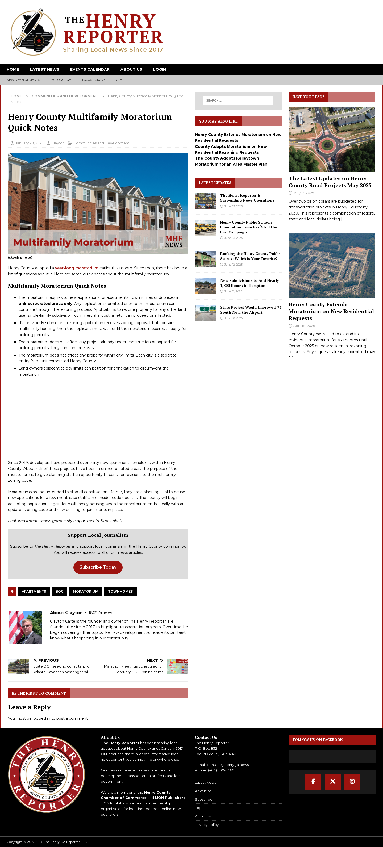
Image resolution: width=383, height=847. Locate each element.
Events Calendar (90, 69)
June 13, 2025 (233, 206)
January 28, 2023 (29, 143)
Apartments (34, 591)
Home (13, 69)
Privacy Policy (207, 825)
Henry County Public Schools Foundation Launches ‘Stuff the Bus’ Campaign (248, 227)
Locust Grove (94, 80)
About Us (131, 69)
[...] (343, 219)
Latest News (44, 69)
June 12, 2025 (233, 264)
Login (159, 69)
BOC (59, 591)
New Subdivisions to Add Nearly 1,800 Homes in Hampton (249, 283)
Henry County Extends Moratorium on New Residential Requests (331, 311)
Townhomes (120, 591)
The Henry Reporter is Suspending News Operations (247, 198)
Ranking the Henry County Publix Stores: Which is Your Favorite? (250, 256)
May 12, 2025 (303, 193)
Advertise (203, 791)
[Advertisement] (98, 420)
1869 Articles (100, 612)
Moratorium (85, 591)
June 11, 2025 (233, 291)
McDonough (61, 80)
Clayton (58, 143)
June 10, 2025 (233, 318)
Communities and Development (101, 143)
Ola (119, 80)
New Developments (23, 80)
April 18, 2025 (304, 326)
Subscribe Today (98, 567)
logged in (41, 718)
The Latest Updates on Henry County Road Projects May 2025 (330, 182)
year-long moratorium (76, 268)
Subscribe (204, 799)
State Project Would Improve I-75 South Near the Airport (251, 310)
